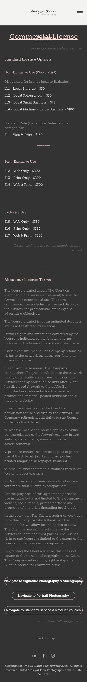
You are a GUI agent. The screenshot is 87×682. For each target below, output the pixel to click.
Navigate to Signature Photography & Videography (44, 581)
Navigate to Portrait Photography (43, 595)
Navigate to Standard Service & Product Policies (43, 610)
